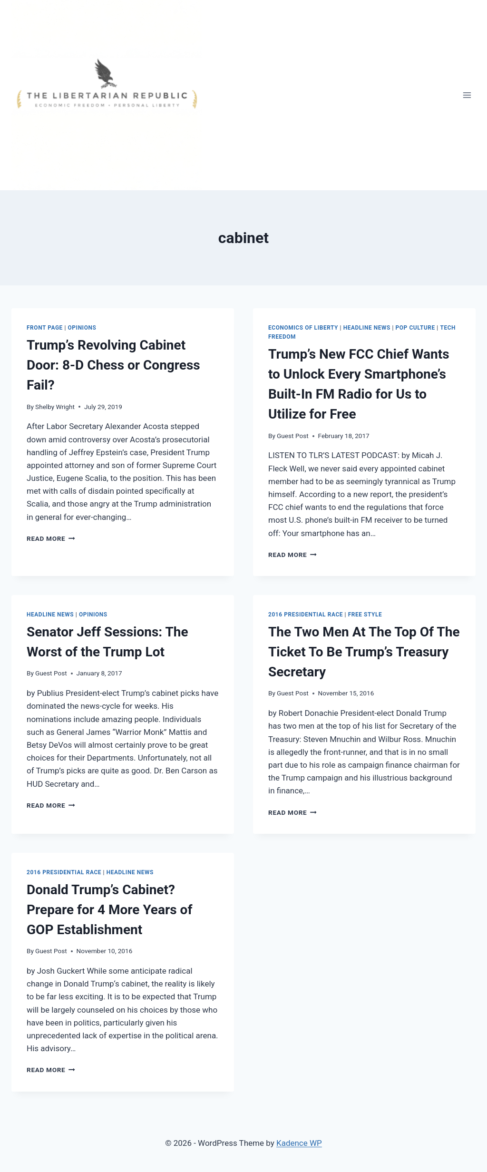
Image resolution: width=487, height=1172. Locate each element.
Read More (51, 538)
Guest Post (293, 436)
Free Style (365, 614)
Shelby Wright (55, 406)
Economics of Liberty (303, 327)
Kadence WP (299, 1143)
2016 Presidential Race (305, 614)
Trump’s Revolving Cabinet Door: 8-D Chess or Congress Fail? (113, 365)
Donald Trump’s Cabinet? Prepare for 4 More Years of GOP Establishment (109, 910)
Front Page (45, 327)
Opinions (82, 327)
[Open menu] (467, 95)
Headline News (366, 327)
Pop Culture (415, 327)
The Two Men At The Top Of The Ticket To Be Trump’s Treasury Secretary (364, 652)
